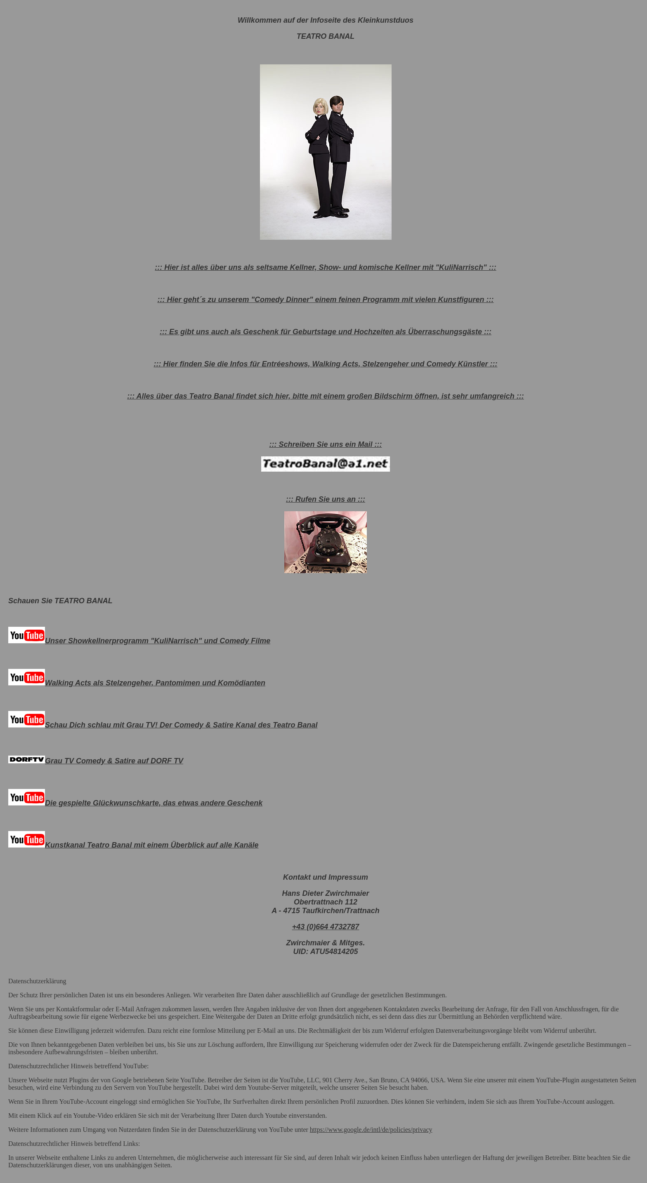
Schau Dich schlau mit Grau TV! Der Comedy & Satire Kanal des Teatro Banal (163, 725)
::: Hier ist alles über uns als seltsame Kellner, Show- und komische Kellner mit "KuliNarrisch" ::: (325, 267)
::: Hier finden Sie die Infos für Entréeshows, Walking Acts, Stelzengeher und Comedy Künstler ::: (325, 364)
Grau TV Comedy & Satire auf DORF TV (95, 761)
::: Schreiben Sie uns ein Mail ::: (325, 444)
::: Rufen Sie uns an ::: (325, 499)
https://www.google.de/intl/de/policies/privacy (371, 1129)
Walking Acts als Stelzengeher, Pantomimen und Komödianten (136, 683)
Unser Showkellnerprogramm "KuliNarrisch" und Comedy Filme (139, 641)
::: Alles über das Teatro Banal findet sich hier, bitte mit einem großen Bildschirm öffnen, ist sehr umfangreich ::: (325, 396)
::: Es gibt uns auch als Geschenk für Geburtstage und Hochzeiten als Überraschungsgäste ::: (325, 332)
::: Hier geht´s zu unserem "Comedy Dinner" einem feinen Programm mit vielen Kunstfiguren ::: (325, 299)
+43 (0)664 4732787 (325, 927)
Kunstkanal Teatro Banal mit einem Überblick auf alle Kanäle (133, 845)
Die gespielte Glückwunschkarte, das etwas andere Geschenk (135, 803)
